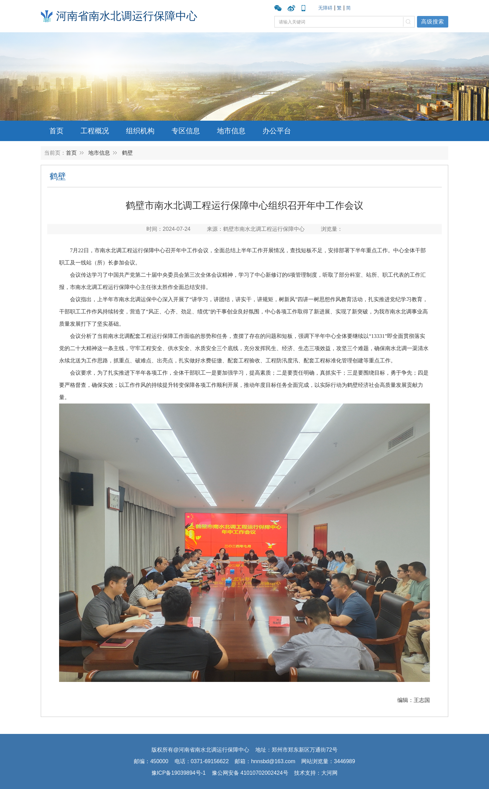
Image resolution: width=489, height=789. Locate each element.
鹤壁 (127, 153)
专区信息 (185, 131)
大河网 (329, 773)
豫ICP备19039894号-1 (178, 773)
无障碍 (325, 8)
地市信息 (231, 131)
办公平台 (276, 131)
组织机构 (140, 131)
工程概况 (94, 131)
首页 (56, 131)
